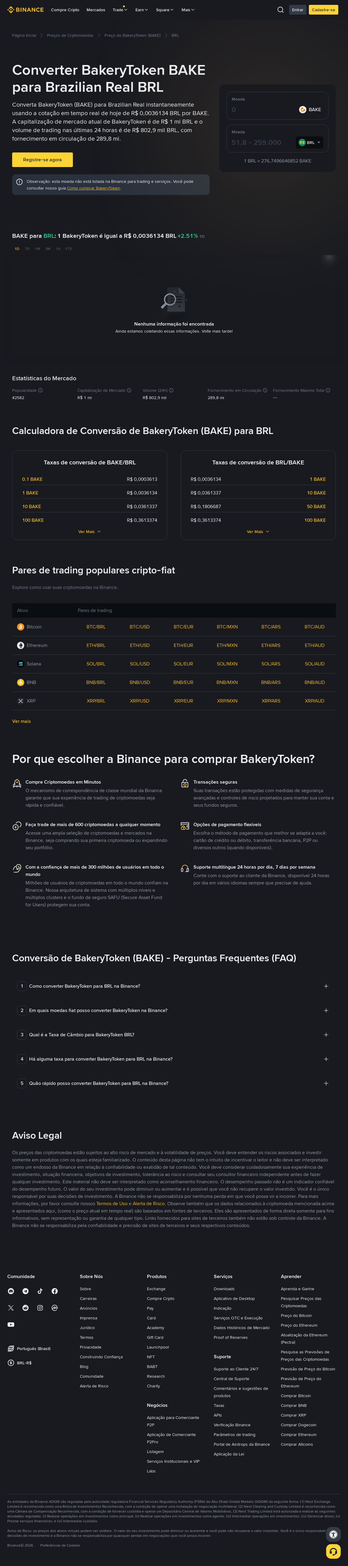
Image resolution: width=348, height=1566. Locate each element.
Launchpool (158, 1346)
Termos (87, 1336)
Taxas (219, 1404)
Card (151, 1316)
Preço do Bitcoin (296, 1314)
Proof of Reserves (231, 1336)
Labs (151, 1469)
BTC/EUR (183, 625)
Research (156, 1375)
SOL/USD (140, 662)
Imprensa (88, 1316)
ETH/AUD (315, 644)
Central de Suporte (231, 1377)
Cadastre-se (323, 9)
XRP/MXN (227, 699)
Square (165, 9)
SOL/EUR (183, 662)
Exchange (156, 1287)
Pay (150, 1307)
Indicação (222, 1307)
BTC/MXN (227, 625)
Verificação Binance (232, 1423)
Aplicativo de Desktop (234, 1297)
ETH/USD (140, 644)
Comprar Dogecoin (298, 1423)
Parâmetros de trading (234, 1433)
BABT (152, 1365)
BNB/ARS (271, 681)
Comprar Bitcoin (296, 1394)
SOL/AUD (315, 662)
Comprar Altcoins (297, 1443)
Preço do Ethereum (299, 1324)
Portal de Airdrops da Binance (242, 1443)
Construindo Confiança (101, 1355)
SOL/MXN (227, 662)
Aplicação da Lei (229, 1452)
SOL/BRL (96, 662)
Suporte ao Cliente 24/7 (236, 1367)
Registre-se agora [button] (42, 159)
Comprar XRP (293, 1414)
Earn (142, 9)
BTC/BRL (96, 625)
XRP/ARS (271, 699)
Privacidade (90, 1346)
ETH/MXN (227, 644)
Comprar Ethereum (298, 1433)
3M (47, 248)
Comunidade (92, 1375)
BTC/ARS (271, 625)
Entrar (297, 9)
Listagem (155, 1450)
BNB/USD (140, 681)
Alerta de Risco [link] (149, 1202)
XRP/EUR (183, 699)
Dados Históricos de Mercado (242, 1326)
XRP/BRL (96, 699)
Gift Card (155, 1336)
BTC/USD (140, 625)
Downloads (224, 1287)
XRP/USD (139, 699)
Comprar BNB (294, 1404)
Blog (84, 1365)
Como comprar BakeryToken (93, 188)
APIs (218, 1414)
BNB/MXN (227, 681)
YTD (68, 248)
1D (17, 248)
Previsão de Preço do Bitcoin (308, 1367)
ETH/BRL (96, 644)
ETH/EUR (183, 644)
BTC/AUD (315, 625)
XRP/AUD (314, 699)
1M (37, 248)
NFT (151, 1355)
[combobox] (309, 142)
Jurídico (87, 1326)
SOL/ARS (270, 662)
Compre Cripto (65, 9)
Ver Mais (89, 530)
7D (27, 248)
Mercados (96, 9)
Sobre (85, 1287)
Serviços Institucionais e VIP (173, 1460)
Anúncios (88, 1307)
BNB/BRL (96, 681)
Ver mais (21, 720)
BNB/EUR (183, 681)
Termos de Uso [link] (112, 1202)
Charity (153, 1384)
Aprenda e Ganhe (297, 1287)
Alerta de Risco (94, 1384)
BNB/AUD (315, 681)
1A (58, 248)
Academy (155, 1326)
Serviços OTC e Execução (238, 1316)
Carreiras (88, 1297)
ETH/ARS (270, 644)
